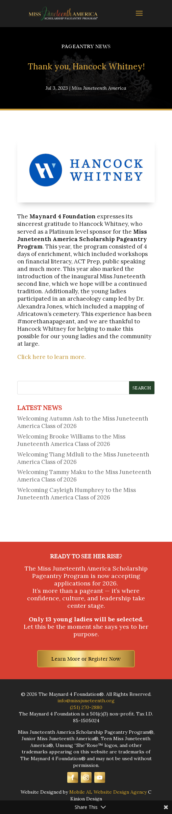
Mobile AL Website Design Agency (108, 792)
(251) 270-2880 (86, 707)
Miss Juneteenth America (99, 88)
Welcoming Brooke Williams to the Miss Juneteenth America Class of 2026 (71, 440)
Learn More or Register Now (86, 659)
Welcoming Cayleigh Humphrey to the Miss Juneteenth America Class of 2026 (76, 493)
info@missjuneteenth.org (86, 701)
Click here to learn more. (51, 357)
